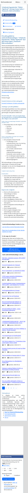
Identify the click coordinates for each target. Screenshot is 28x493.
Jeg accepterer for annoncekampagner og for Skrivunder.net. (10, 486)
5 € (5, 468)
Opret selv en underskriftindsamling (14, 250)
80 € (10, 470)
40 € (5, 470)
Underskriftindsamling (10, 20)
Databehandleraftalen (8, 92)
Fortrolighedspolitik (8, 29)
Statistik (18, 26)
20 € (15, 468)
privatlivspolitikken (9, 488)
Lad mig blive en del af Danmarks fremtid (13, 227)
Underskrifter (9, 23)
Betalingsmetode (7, 473)
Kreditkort (17, 475)
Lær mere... (6, 465)
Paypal (7, 475)
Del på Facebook (8, 15)
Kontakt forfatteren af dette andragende (13, 103)
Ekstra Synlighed (8, 32)
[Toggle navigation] (25, 2)
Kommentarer (7, 26)
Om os (6, 417)
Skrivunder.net (6, 2)
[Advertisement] (14, 440)
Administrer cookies (10, 416)
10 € (10, 468)
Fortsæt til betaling (8, 479)
